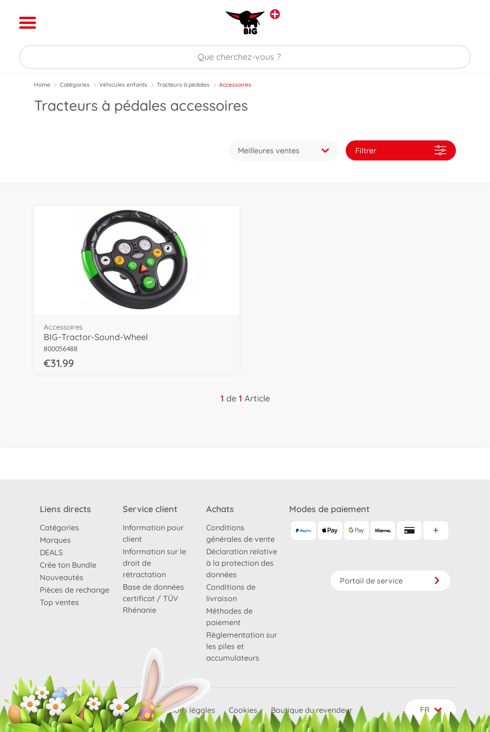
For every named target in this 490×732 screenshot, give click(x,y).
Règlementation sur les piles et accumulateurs (241, 646)
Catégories (75, 84)
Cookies (243, 710)
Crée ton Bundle (68, 565)
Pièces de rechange (74, 590)
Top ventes (59, 602)
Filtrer (400, 150)
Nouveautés (61, 577)
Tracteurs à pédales (183, 84)
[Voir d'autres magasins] (275, 14)
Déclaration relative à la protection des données (241, 563)
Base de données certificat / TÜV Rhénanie (153, 598)
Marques (55, 540)
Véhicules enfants (123, 84)
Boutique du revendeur (311, 710)
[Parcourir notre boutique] (245, 57)
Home (42, 84)
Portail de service (390, 580)
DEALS (51, 552)
